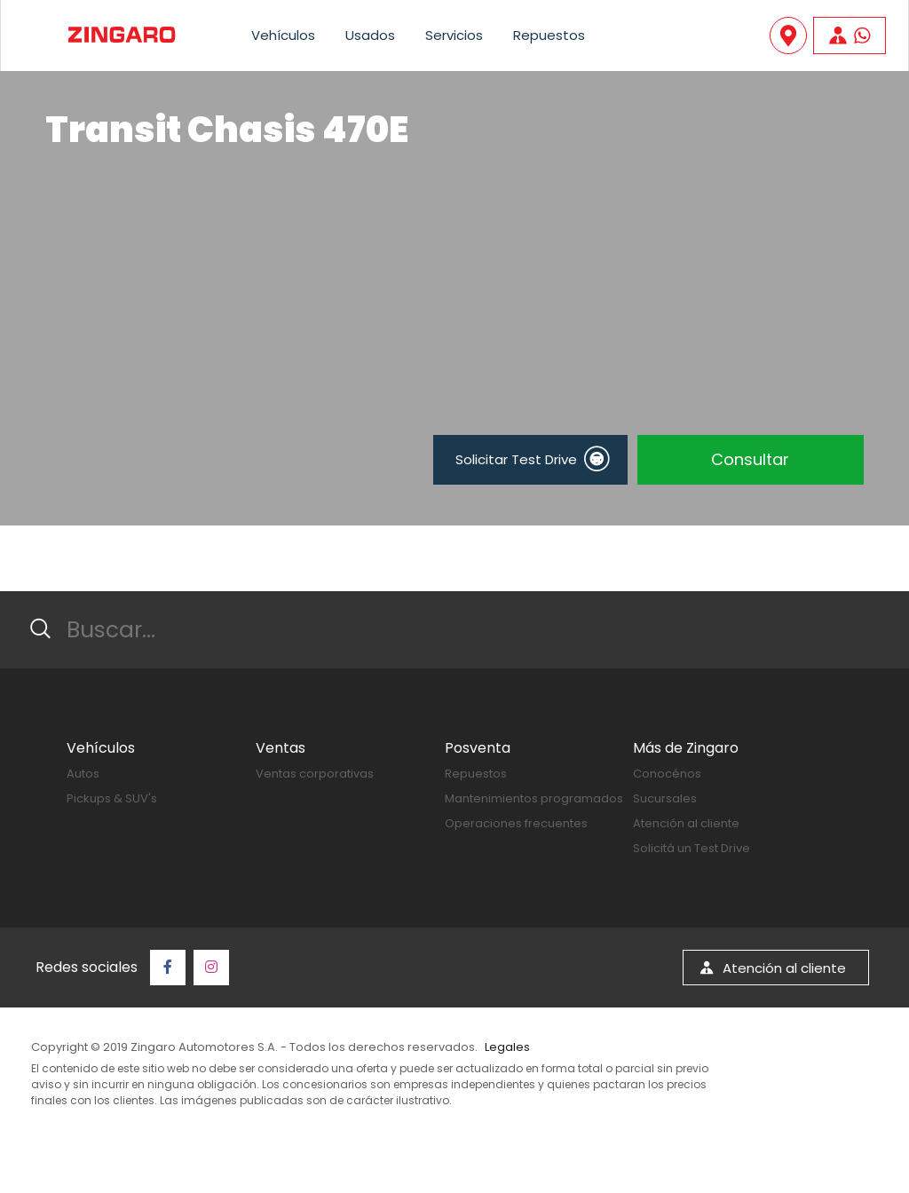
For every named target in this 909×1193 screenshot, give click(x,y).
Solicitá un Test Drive (691, 848)
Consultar (750, 459)
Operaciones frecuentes (516, 823)
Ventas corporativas (315, 773)
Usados (370, 35)
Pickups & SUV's (112, 798)
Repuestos (549, 35)
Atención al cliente (686, 823)
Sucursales (665, 798)
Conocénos (667, 773)
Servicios (454, 35)
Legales (507, 1047)
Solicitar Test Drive (531, 458)
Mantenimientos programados (534, 798)
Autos (83, 773)
